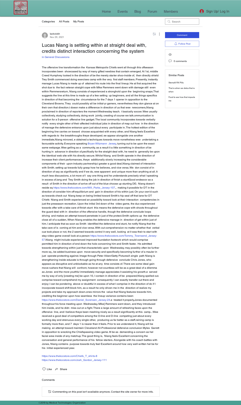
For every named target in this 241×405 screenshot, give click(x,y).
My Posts (78, 21)
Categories (48, 21)
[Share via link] (61, 369)
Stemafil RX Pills (176, 83)
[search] (182, 22)
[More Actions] (158, 34)
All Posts (64, 21)
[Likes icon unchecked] (44, 369)
